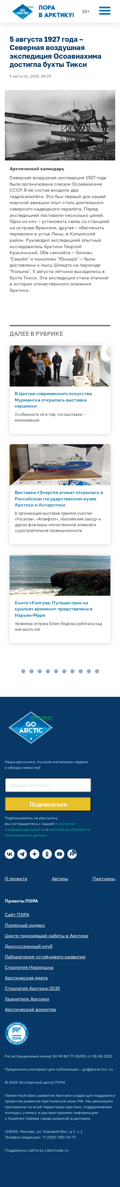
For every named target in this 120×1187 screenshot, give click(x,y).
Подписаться (48, 804)
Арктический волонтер (30, 1009)
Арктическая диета (26, 977)
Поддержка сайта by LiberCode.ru (36, 1150)
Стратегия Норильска (29, 967)
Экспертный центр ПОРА (42, 1082)
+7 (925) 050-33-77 (59, 1137)
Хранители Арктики (27, 998)
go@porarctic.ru (97, 1069)
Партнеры (103, 878)
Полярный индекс (25, 925)
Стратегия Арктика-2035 (32, 988)
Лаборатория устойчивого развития (45, 956)
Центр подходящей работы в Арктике (46, 935)
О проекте (16, 878)
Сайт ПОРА (17, 914)
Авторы (60, 878)
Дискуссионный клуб (28, 946)
